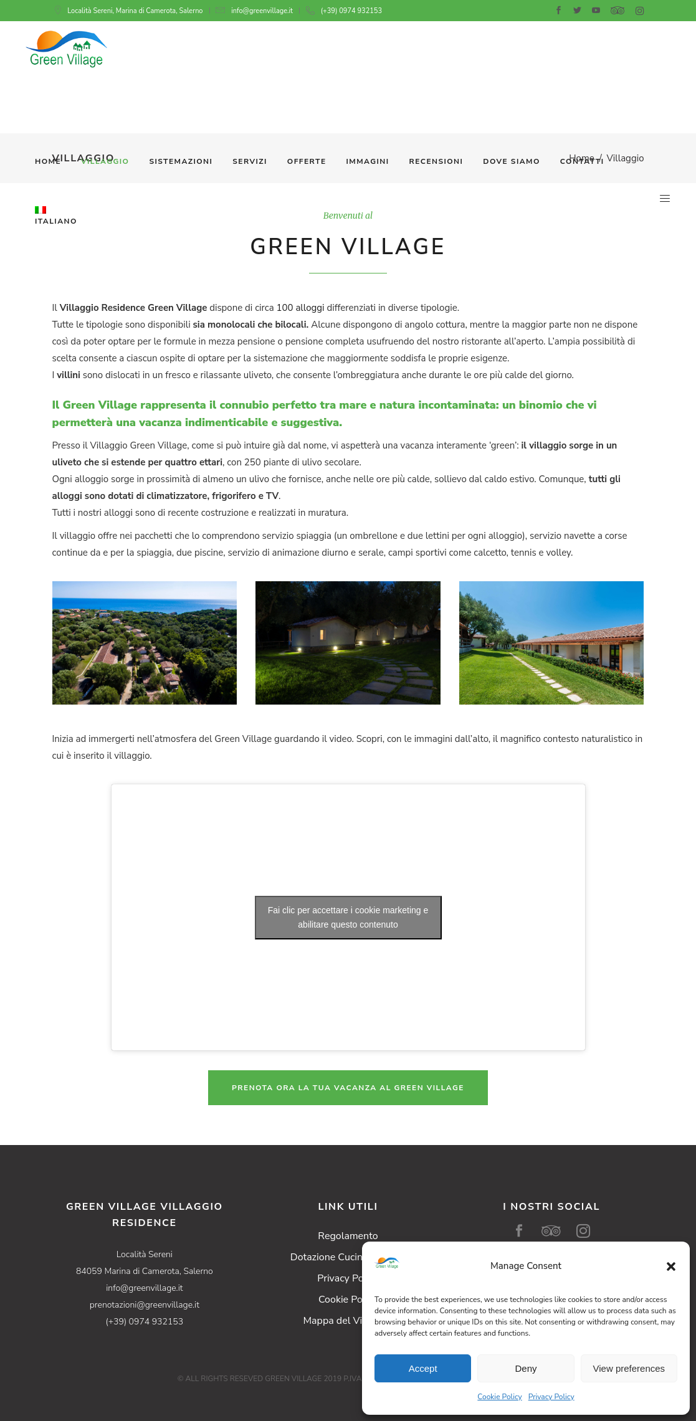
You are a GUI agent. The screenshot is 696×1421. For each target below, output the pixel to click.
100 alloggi (301, 308)
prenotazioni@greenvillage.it (144, 1305)
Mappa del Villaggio (348, 1321)
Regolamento (348, 1236)
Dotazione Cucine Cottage (348, 1257)
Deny (525, 1368)
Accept (423, 1368)
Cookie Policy (499, 1397)
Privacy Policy (551, 1397)
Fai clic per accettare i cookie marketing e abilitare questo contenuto (348, 917)
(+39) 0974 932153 (351, 11)
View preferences (629, 1368)
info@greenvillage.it (262, 11)
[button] (671, 1266)
